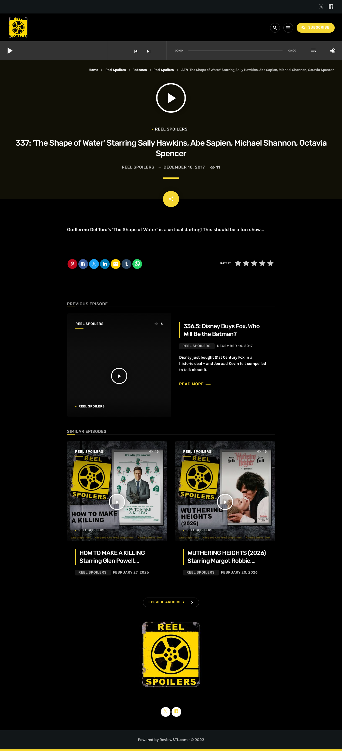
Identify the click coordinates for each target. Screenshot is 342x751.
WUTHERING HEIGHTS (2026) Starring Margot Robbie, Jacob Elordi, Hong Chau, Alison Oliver (226, 564)
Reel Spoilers (115, 70)
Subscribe (315, 27)
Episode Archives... (168, 602)
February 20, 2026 (239, 573)
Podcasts (139, 70)
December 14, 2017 (235, 346)
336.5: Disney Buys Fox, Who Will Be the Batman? (221, 330)
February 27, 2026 (131, 573)
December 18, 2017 (184, 167)
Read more (195, 384)
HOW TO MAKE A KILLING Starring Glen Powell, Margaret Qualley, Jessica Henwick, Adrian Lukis (113, 564)
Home (93, 70)
